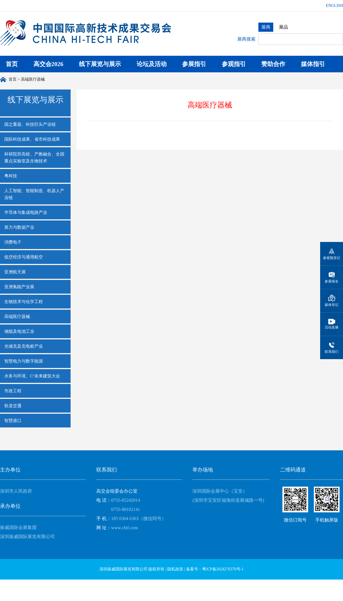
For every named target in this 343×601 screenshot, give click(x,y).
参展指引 (194, 64)
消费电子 (12, 242)
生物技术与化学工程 (23, 301)
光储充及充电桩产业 (23, 346)
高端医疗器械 (17, 316)
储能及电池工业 (19, 331)
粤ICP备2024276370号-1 (223, 569)
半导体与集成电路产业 (25, 212)
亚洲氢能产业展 (19, 286)
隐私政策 (175, 569)
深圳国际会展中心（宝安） (219, 491)
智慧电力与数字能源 (23, 361)
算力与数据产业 (19, 227)
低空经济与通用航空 (23, 257)
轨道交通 (12, 405)
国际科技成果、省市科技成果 (32, 139)
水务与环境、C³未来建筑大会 (32, 376)
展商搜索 (246, 39)
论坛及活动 (152, 64)
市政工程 (12, 391)
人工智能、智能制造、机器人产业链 (34, 194)
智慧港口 (12, 420)
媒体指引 (313, 64)
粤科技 (10, 176)
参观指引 (234, 64)
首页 (12, 64)
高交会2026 (48, 64)
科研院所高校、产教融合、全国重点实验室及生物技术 (34, 157)
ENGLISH (334, 5)
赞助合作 (273, 64)
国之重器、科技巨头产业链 (30, 124)
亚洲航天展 (15, 272)
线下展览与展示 (100, 64)
